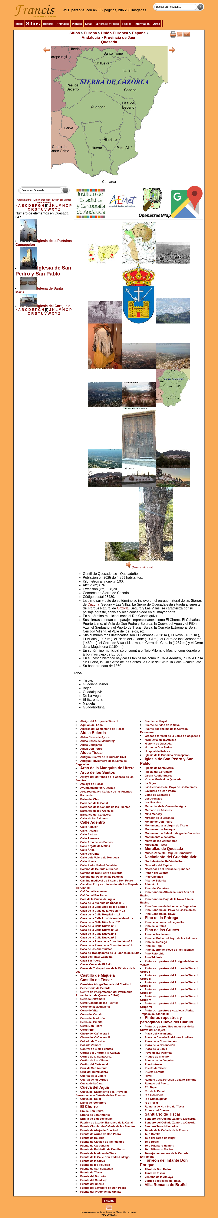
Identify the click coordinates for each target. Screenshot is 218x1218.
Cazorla (93, 604)
